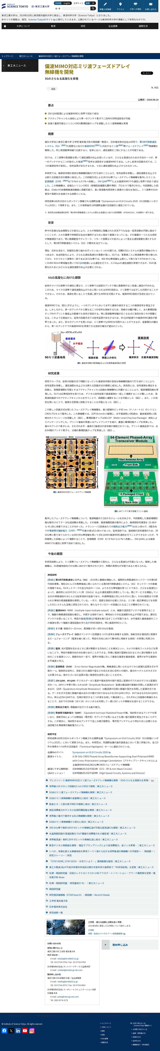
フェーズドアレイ (137, 146)
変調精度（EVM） (56, 181)
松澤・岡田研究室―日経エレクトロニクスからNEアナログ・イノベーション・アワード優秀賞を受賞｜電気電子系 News (102, 875)
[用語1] (51, 579)
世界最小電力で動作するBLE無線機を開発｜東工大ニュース (79, 815)
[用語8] (51, 707)
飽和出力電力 (122, 526)
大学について (106, 1027)
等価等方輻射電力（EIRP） (65, 530)
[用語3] (51, 628)
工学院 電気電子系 (58, 900)
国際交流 (104, 1042)
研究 (53, 88)
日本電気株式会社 (58, 906)
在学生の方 (137, 1041)
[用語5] (51, 648)
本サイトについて (18, 1015)
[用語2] (51, 610)
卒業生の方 (137, 1037)
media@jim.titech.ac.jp (68, 981)
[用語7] (51, 680)
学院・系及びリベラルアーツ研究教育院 (105, 933)
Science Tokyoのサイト (40, 19)
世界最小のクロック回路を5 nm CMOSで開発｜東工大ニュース (81, 786)
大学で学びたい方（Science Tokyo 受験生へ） (143, 1024)
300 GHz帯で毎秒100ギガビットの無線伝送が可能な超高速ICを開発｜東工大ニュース (92, 827)
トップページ (7, 56)
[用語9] (51, 712)
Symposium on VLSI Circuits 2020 (90, 752)
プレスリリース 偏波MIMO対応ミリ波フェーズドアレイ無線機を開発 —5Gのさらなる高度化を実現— (101, 780)
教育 (103, 1031)
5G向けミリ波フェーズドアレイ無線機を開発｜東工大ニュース (80, 792)
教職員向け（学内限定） (141, 1044)
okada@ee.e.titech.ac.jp (68, 958)
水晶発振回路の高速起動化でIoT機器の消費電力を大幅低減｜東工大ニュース (88, 833)
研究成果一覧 (56, 912)
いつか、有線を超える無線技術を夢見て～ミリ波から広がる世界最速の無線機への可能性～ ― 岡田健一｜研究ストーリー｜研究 (102, 853)
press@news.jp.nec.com (68, 996)
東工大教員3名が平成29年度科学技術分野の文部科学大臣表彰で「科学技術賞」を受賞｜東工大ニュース (101, 867)
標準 (88, 3)
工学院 (91, 930)
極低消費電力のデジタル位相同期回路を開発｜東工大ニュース (80, 810)
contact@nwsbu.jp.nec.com (70, 970)
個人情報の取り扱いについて (49, 1015)
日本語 (58, 3)
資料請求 (144, 1015)
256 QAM (105, 181)
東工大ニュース (25, 56)
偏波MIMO (92, 146)
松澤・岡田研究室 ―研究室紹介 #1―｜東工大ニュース (76, 883)
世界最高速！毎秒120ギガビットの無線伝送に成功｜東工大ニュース (83, 839)
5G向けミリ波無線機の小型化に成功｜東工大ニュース (76, 821)
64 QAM (80, 263)
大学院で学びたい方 (140, 1029)
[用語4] (51, 634)
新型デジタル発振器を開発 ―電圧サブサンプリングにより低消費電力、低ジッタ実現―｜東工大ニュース (102, 845)
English (67, 3)
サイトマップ (81, 1015)
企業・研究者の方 (139, 1033)
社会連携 (104, 1038)
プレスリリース (112, 1015)
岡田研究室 (54, 889)
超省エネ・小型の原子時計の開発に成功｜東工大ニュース (78, 804)
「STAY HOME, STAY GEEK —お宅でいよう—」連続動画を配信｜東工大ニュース (90, 861)
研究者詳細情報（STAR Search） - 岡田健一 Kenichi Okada (79, 894)
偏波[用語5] (87, 618)
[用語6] (51, 666)
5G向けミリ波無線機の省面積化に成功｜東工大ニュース (77, 798)
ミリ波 (117, 146)
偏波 (83, 161)
